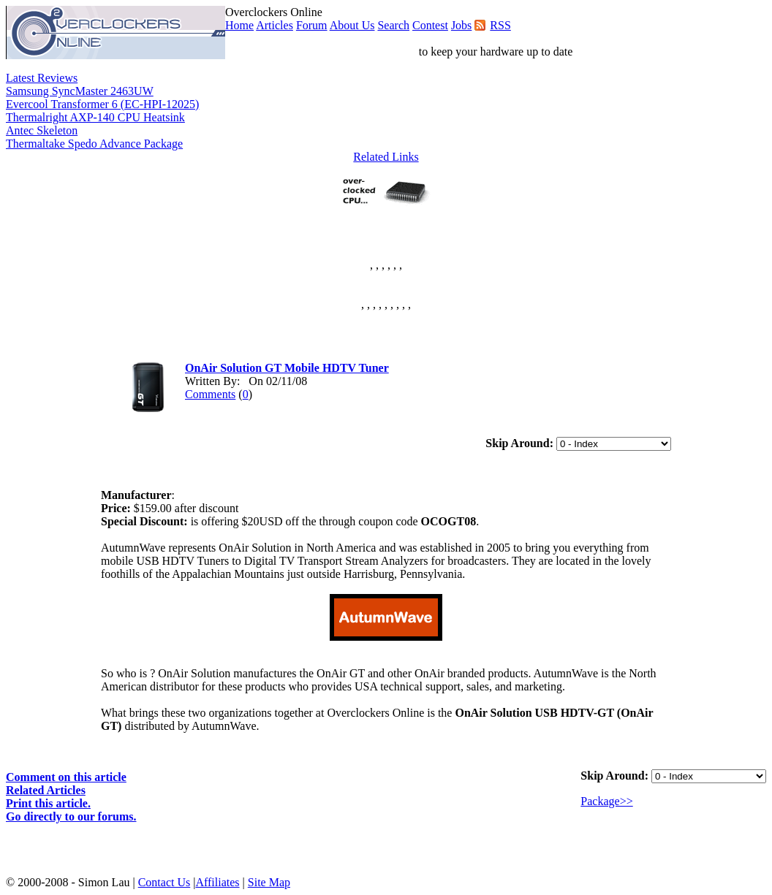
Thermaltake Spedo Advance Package (94, 143)
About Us (352, 25)
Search (393, 25)
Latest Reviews (41, 78)
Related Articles (46, 790)
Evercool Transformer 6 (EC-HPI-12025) (102, 104)
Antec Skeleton (41, 130)
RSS (500, 25)
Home (239, 25)
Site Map (269, 882)
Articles (274, 25)
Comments (210, 394)
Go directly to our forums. (71, 816)
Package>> (606, 801)
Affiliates (217, 882)
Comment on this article (66, 777)
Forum (312, 25)
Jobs (461, 25)
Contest (430, 25)
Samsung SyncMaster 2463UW (80, 91)
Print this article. (48, 803)
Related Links (385, 157)
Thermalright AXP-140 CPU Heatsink (95, 117)
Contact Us (164, 882)
